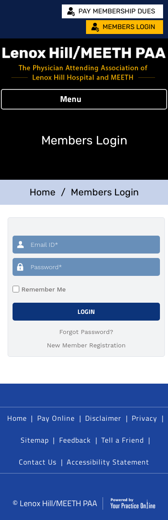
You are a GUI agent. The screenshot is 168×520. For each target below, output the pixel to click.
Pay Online (56, 418)
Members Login (129, 27)
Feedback (75, 440)
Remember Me (42, 289)
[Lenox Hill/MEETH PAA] (84, 63)
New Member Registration (86, 345)
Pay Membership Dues (116, 11)
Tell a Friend (122, 440)
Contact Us (37, 462)
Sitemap (35, 440)
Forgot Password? (86, 331)
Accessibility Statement (108, 462)
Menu (82, 99)
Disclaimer (103, 418)
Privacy (144, 418)
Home (43, 192)
